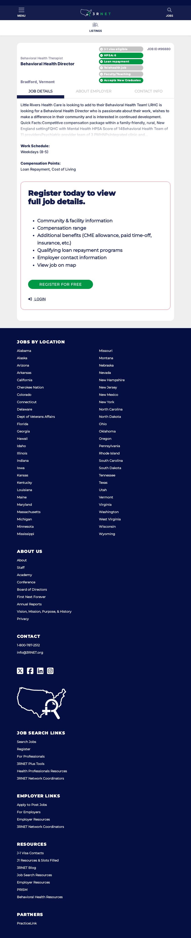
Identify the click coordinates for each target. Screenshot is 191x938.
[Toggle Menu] (21, 12)
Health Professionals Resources (42, 771)
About (22, 560)
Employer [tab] (93, 91)
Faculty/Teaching (117, 74)
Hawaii (22, 439)
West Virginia (110, 519)
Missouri (105, 351)
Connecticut (27, 402)
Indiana (23, 461)
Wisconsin (107, 527)
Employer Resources (33, 819)
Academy (24, 575)
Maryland (24, 505)
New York (106, 402)
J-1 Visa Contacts (30, 853)
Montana (106, 358)
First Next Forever (31, 597)
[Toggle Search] (169, 12)
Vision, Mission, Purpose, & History (44, 611)
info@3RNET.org (30, 652)
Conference (26, 582)
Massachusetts (28, 512)
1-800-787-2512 (28, 645)
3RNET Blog (26, 868)
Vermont (106, 497)
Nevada (105, 373)
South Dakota (110, 468)
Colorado (24, 395)
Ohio (103, 424)
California (24, 380)
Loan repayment (116, 61)
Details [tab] (41, 91)
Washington (109, 512)
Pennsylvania (109, 446)
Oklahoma (107, 431)
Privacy (23, 619)
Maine (22, 497)
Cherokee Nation (30, 387)
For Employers (28, 812)
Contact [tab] (148, 91)
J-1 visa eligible (116, 49)
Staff (20, 568)
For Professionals (31, 756)
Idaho (21, 446)
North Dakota (110, 417)
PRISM (22, 890)
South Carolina (111, 461)
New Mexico (108, 395)
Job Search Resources (34, 875)
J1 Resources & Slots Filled (37, 860)
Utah (103, 490)
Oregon (105, 439)
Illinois (22, 453)
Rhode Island (109, 453)
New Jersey (108, 387)
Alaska (22, 358)
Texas (103, 483)
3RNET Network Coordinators (40, 778)
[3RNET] (95, 12)
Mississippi (25, 534)
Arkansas (24, 373)
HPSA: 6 (110, 55)
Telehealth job (115, 67)
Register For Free (60, 285)
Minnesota (25, 527)
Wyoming (107, 534)
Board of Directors (32, 589)
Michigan (24, 519)
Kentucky (24, 483)
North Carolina (110, 409)
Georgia (23, 431)
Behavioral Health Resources (40, 897)
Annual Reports (29, 604)
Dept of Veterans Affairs (36, 417)
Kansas (22, 475)
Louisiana (24, 490)
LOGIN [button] (37, 299)
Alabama (24, 351)
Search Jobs (26, 742)
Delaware (24, 409)
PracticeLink (27, 923)
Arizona (23, 365)
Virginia (105, 505)
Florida (22, 424)
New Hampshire (112, 380)
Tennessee (107, 475)
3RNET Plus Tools (30, 764)
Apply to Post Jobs (32, 805)
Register (23, 749)
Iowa (20, 468)
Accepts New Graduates (122, 80)
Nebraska (106, 365)
